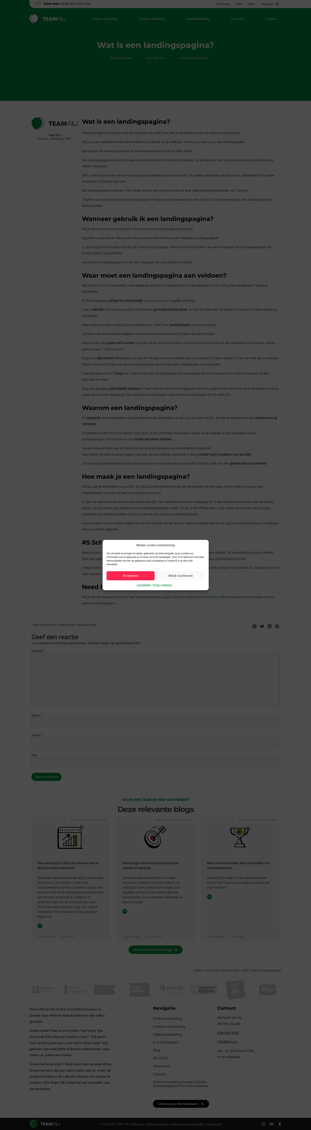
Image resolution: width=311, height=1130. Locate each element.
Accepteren (130, 576)
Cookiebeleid (144, 584)
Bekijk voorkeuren (181, 576)
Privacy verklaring (162, 584)
